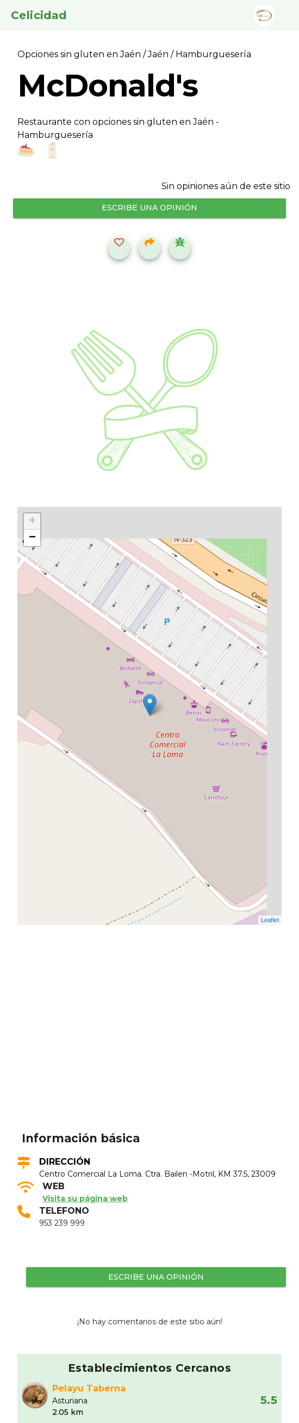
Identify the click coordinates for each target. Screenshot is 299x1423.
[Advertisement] (156, 1044)
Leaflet (270, 920)
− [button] (32, 538)
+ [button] (32, 521)
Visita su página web (85, 1198)
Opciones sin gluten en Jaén (80, 54)
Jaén (158, 54)
